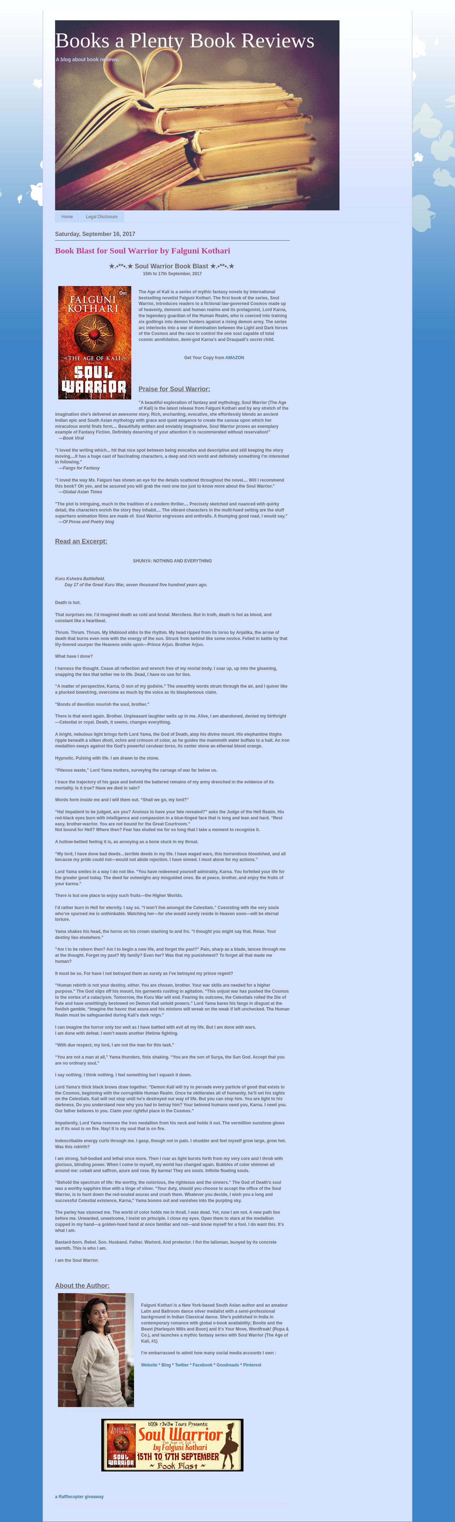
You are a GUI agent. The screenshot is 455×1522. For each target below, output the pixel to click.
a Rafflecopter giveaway (79, 1496)
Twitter (181, 1365)
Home (67, 216)
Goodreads (227, 1365)
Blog (166, 1365)
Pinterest (252, 1365)
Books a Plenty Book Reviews (185, 40)
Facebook (203, 1365)
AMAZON (234, 357)
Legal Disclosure (102, 216)
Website (149, 1365)
